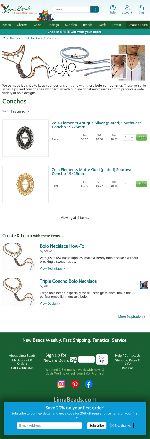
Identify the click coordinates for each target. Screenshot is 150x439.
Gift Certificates (22, 368)
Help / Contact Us (128, 355)
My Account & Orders (22, 362)
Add (141, 137)
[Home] (3, 38)
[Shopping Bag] (141, 10)
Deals (102, 25)
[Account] (127, 9)
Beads (6, 25)
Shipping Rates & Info (127, 362)
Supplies (71, 25)
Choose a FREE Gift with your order (75, 32)
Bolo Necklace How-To (62, 246)
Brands (88, 25)
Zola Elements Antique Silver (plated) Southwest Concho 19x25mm (96, 124)
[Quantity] (129, 137)
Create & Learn (138, 25)
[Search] (94, 9)
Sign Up (102, 359)
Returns (128, 368)
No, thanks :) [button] (122, 425)
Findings (53, 25)
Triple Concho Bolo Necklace (68, 281)
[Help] (113, 10)
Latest (116, 25)
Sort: (5, 111)
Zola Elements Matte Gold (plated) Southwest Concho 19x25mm (94, 171)
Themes (15, 38)
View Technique (52, 268)
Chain (37, 25)
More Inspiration (131, 316)
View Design (50, 303)
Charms (22, 25)
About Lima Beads (22, 355)
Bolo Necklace (34, 38)
